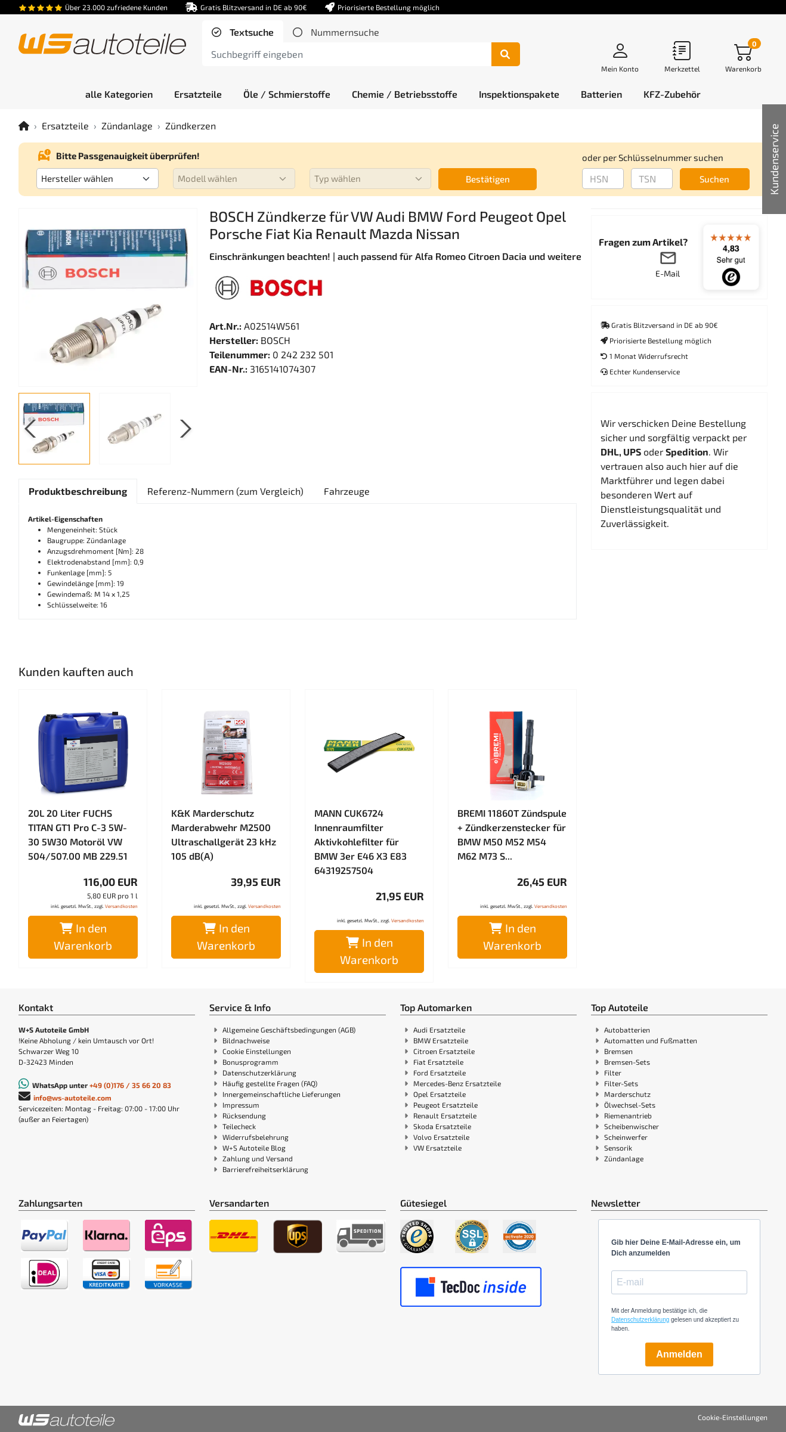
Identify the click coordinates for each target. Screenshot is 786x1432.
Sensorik (618, 1147)
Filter (612, 1072)
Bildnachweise (246, 1040)
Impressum (240, 1105)
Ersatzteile (65, 125)
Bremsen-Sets (627, 1062)
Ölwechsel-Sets (629, 1105)
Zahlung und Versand (257, 1158)
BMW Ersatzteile (440, 1040)
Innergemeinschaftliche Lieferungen (281, 1094)
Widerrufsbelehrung (255, 1137)
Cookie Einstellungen (256, 1051)
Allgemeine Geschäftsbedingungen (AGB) (288, 1029)
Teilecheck (239, 1126)
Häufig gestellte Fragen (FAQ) (269, 1083)
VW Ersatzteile (437, 1147)
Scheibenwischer (631, 1126)
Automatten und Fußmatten (650, 1040)
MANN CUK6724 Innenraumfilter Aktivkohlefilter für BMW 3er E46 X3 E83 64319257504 (360, 841)
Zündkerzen (190, 125)
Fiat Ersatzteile (438, 1062)
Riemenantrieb (628, 1115)
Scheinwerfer (626, 1137)
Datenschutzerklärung (259, 1072)
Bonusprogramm (250, 1062)
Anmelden (679, 1354)
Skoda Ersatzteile (442, 1126)
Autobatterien (627, 1029)
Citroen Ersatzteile (444, 1051)
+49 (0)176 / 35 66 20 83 (130, 1085)
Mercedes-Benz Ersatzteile (457, 1083)
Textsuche (250, 32)
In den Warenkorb (83, 936)
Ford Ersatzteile (439, 1072)
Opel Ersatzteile (439, 1094)
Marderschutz (627, 1094)
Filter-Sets (621, 1083)
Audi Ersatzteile (439, 1029)
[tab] (242, 32)
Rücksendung (244, 1115)
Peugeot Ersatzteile (445, 1105)
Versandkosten (121, 906)
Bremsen (618, 1051)
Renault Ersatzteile (444, 1115)
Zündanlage (127, 125)
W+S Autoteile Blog (254, 1147)
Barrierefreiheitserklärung (265, 1169)
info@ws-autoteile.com (72, 1097)
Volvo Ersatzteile (441, 1137)
